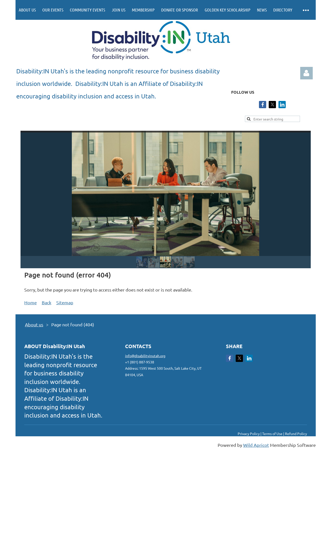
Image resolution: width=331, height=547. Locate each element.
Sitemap (64, 302)
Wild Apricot (256, 445)
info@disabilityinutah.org (145, 355)
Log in (306, 73)
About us (34, 324)
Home (30, 302)
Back (46, 302)
